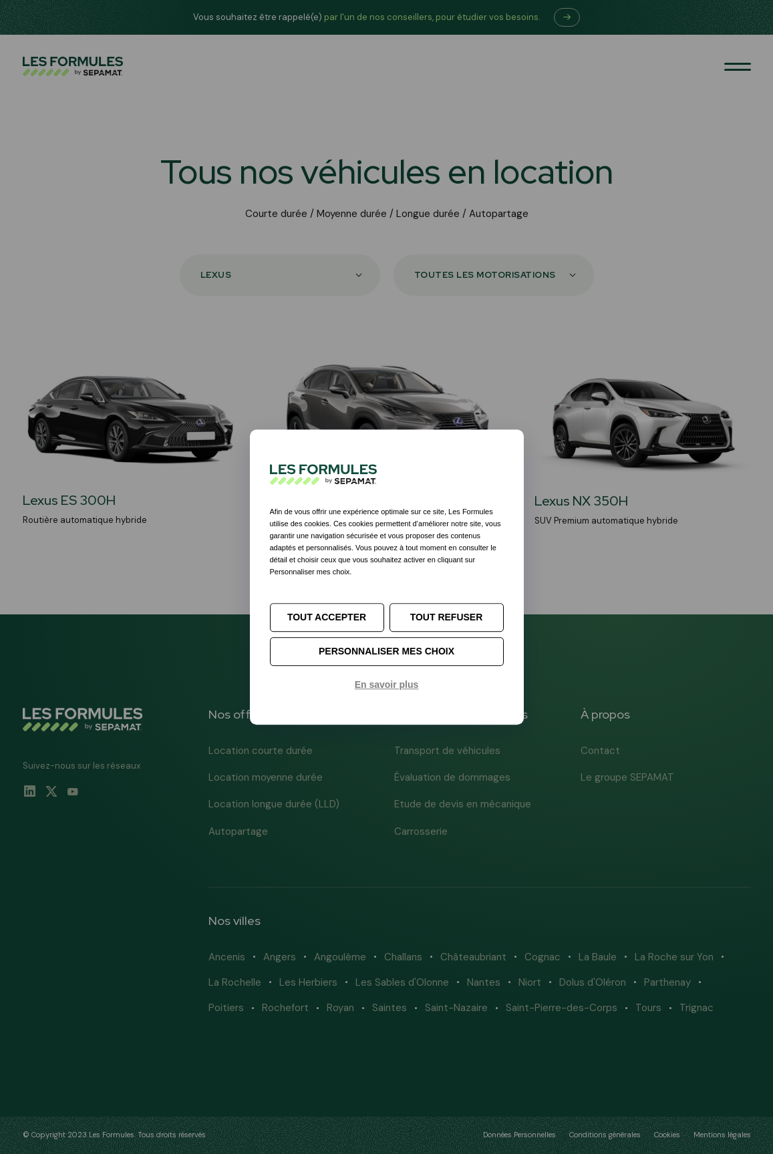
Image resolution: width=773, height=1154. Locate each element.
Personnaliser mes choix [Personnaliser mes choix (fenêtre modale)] (386, 651)
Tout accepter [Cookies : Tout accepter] (326, 617)
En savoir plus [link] (387, 684)
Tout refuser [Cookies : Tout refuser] (446, 617)
